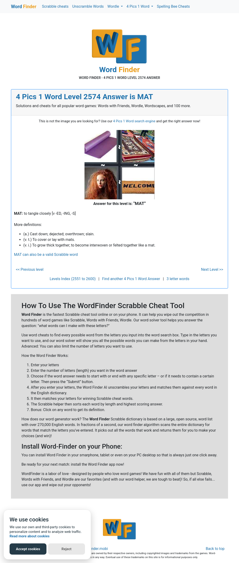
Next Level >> (212, 269)
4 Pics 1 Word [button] (138, 6)
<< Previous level (29, 269)
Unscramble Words (88, 6)
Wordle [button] (113, 6)
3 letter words (178, 279)
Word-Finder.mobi (93, 548)
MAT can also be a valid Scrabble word (46, 254)
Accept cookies (28, 549)
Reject (67, 549)
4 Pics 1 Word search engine (134, 121)
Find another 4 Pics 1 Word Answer (131, 279)
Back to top (215, 548)
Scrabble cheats (55, 6)
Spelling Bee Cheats (173, 6)
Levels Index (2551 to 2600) (73, 279)
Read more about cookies (29, 536)
